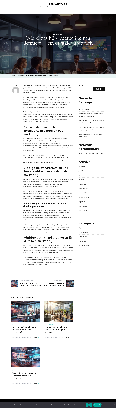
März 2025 (82, 175)
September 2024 (83, 197)
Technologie (82, 241)
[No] (114, 406)
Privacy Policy (97, 404)
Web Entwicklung (84, 245)
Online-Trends (83, 237)
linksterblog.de (58, 3)
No (91, 404)
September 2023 (83, 215)
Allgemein (82, 228)
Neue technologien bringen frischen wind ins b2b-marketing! (24, 329)
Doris (15, 92)
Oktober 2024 (83, 193)
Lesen (36, 337)
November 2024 (83, 188)
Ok (87, 404)
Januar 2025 (82, 180)
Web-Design (82, 250)
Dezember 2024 (83, 184)
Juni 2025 (81, 171)
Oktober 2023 (83, 210)
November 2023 (83, 206)
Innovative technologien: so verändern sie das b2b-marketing (24, 375)
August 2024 (82, 202)
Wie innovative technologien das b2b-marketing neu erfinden (57, 329)
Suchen (81, 85)
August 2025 (82, 166)
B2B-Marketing (57, 34)
